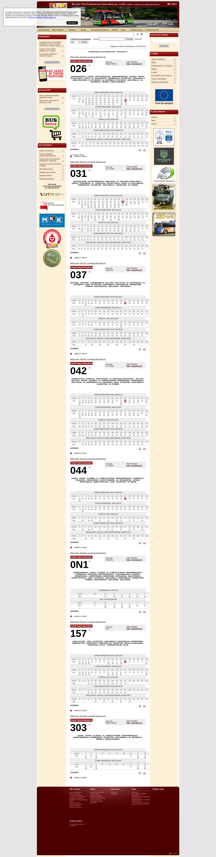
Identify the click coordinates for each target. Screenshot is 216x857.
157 (78, 633)
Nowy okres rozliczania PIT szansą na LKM (49, 101)
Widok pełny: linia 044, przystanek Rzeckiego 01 (88, 459)
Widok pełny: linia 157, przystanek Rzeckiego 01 (88, 622)
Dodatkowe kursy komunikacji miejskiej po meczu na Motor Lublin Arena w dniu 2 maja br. (50, 44)
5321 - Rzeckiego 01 (134, 64)
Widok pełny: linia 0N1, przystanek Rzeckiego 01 (88, 553)
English (173, 4)
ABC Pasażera (58, 30)
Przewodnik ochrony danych (161, 75)
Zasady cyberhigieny (159, 79)
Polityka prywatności (46, 179)
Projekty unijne (136, 30)
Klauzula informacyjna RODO (140, 804)
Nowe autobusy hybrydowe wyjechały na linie (49, 96)
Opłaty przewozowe (46, 150)
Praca (123, 30)
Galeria (154, 124)
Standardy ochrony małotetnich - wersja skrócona (141, 800)
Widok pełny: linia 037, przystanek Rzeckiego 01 (88, 263)
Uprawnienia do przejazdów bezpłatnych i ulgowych (49, 160)
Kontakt (115, 30)
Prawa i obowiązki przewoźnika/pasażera (47, 155)
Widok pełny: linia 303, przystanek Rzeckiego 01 (88, 716)
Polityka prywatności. (35, 17)
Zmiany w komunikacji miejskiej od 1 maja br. (47, 50)
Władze (154, 69)
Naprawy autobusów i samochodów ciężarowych (98, 797)
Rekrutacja (135, 792)
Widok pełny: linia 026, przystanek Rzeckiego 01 (88, 57)
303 (78, 727)
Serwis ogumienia (95, 799)
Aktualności (114, 794)
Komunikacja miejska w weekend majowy (48, 55)
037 (78, 274)
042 (78, 370)
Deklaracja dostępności (160, 82)
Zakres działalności (158, 59)
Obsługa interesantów (47, 172)
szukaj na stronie (159, 35)
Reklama (72, 30)
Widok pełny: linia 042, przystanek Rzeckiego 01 (88, 359)
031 (78, 173)
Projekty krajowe (152, 30)
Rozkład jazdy (43, 30)
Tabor (153, 120)
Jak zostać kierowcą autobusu (140, 802)
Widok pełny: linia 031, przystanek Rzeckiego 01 (88, 162)
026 (78, 68)
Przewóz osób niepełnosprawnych (96, 794)
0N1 (79, 564)
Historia (154, 117)
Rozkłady (114, 792)
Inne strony (115, 789)
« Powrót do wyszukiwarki (80, 39)
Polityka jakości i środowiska (161, 66)
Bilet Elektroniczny (46, 169)
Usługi (83, 30)
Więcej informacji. (50, 17)
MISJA (153, 62)
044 (78, 470)
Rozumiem (72, 23)
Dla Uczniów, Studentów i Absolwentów (139, 794)
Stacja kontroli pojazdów (97, 792)
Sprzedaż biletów (45, 175)
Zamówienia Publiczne (100, 30)
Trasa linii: (138, 39)
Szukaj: (96, 39)
